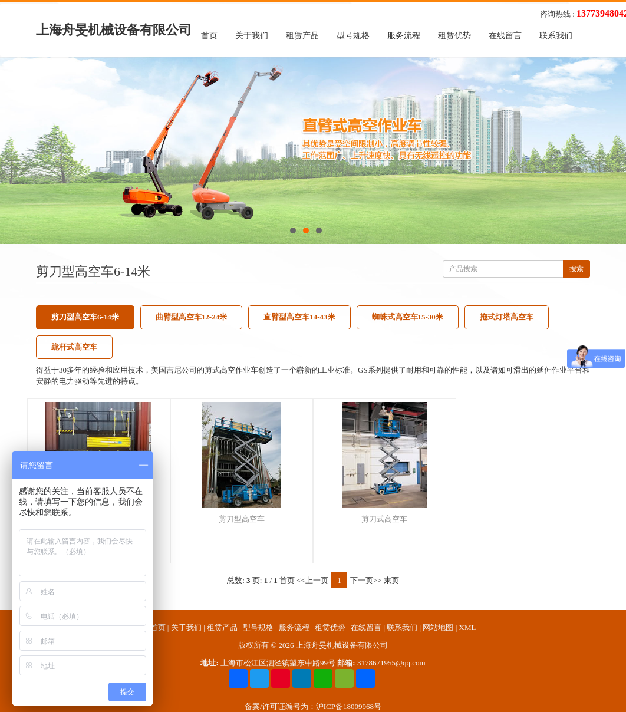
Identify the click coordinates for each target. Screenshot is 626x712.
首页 (209, 35)
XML (467, 627)
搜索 (576, 269)
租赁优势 (454, 35)
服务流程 (403, 35)
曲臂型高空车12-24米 (191, 316)
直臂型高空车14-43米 (299, 316)
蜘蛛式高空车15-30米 (407, 316)
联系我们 (555, 35)
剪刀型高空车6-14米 (85, 316)
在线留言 (505, 35)
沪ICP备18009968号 (348, 706)
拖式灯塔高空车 (506, 316)
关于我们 (251, 35)
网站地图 (438, 627)
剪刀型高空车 (242, 519)
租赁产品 (302, 35)
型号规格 (353, 35)
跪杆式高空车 (74, 346)
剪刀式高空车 (384, 519)
